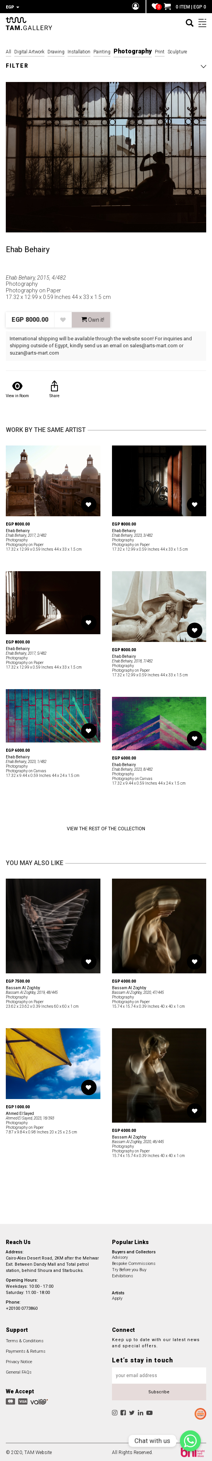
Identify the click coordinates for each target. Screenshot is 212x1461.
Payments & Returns (26, 1350)
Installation (79, 50)
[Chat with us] (190, 1440)
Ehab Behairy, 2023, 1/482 (26, 760)
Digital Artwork (29, 50)
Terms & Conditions (25, 1339)
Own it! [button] (92, 319)
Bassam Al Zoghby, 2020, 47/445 (138, 991)
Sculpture (177, 50)
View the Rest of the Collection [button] (106, 827)
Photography (133, 50)
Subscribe (159, 1390)
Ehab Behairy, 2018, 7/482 (132, 660)
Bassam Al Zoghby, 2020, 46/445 (138, 1140)
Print (160, 50)
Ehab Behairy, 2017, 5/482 (26, 652)
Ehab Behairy (27, 248)
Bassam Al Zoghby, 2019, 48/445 (32, 991)
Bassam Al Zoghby (23, 987)
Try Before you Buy (129, 1268)
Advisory (120, 1256)
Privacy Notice (19, 1360)
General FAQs (19, 1371)
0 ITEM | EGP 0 (185, 7)
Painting (101, 50)
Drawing (55, 50)
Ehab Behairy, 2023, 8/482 (132, 768)
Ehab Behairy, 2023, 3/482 (132, 534)
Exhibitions (122, 1275)
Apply (117, 1297)
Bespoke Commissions (134, 1262)
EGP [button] (12, 7)
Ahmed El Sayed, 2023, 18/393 (30, 1117)
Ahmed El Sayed (20, 1112)
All (8, 50)
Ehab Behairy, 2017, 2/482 (26, 534)
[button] (106, 64)
